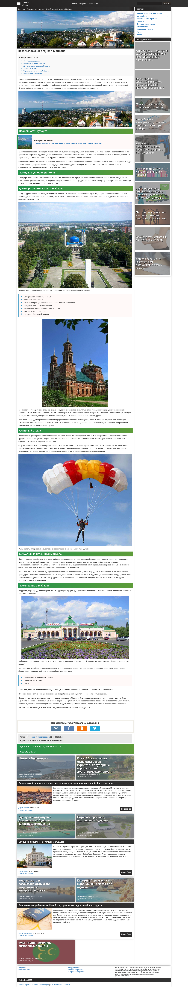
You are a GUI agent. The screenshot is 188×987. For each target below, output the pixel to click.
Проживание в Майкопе (33, 73)
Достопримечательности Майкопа (37, 66)
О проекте (83, 4)
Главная (74, 4)
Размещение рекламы (75, 970)
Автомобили (142, 16)
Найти (166, 4)
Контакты (93, 4)
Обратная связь (24, 970)
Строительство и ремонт (147, 19)
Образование (142, 27)
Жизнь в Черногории (33, 758)
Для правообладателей (76, 972)
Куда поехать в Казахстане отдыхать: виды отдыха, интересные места (34, 885)
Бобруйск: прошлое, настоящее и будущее (41, 842)
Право (139, 35)
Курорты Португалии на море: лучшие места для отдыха (94, 884)
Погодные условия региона (34, 63)
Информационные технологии (149, 13)
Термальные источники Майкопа (36, 71)
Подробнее (126, 809)
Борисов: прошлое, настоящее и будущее (92, 819)
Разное (139, 32)
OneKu (25, 2)
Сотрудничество (73, 968)
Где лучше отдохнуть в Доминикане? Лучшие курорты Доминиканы (34, 820)
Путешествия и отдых (25, 776)
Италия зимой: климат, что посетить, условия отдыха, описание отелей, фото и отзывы (65, 783)
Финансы (140, 21)
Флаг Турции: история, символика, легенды (34, 944)
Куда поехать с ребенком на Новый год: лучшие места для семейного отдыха (60, 905)
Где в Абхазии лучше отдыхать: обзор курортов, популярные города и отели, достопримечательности (95, 765)
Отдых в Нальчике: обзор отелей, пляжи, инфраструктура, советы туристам (68, 143)
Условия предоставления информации (33, 985)
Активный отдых (30, 68)
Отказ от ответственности (60, 985)
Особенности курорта (32, 61)
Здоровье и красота (145, 29)
